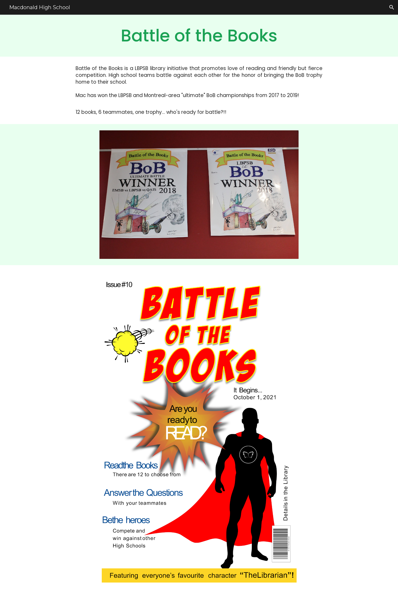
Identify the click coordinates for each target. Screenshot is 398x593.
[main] (198, 35)
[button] (391, 7)
